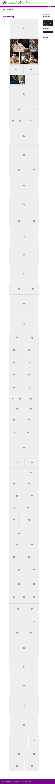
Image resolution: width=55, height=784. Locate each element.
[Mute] (50, 32)
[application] (48, 23)
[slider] (51, 32)
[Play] (44, 32)
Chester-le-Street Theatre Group (19, 2)
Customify (29, 781)
